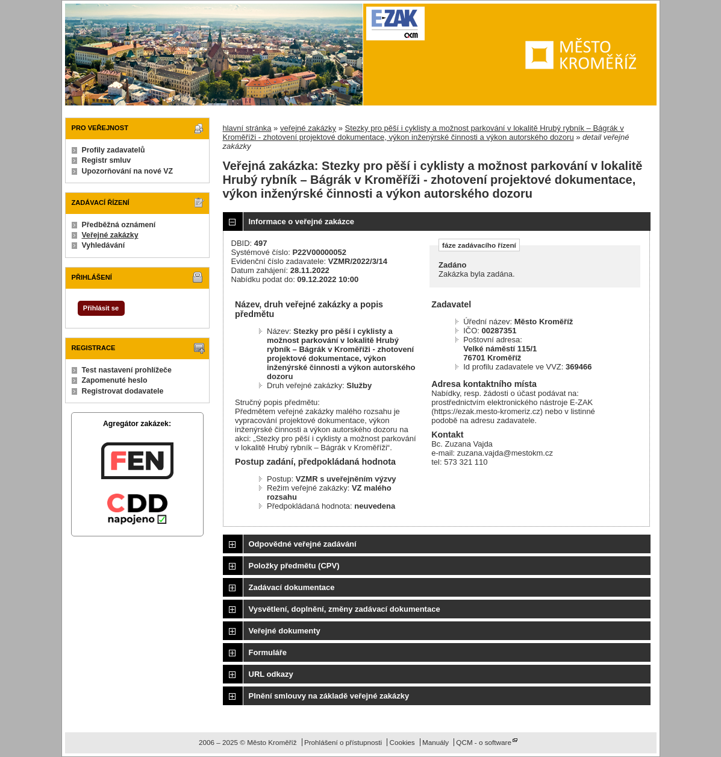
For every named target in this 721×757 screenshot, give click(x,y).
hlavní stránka (247, 128)
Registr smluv (106, 160)
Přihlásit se (101, 308)
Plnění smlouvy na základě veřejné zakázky (329, 695)
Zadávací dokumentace (292, 587)
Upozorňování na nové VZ (127, 171)
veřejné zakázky (308, 128)
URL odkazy (271, 674)
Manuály (435, 742)
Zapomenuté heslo (115, 380)
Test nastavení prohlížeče (127, 370)
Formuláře (268, 652)
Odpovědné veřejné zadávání (303, 543)
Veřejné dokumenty (284, 630)
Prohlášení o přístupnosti (343, 742)
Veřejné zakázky (110, 235)
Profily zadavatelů (113, 150)
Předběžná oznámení (119, 225)
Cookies (401, 742)
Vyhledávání (103, 245)
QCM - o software (483, 742)
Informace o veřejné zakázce (302, 221)
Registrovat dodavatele (123, 391)
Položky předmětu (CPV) (294, 565)
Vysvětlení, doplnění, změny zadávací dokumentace (344, 609)
